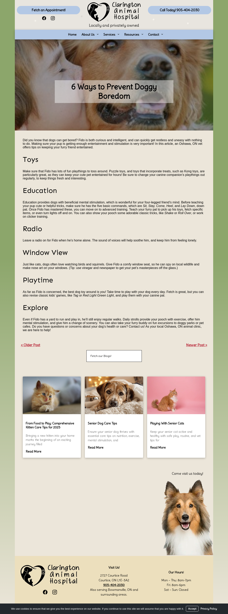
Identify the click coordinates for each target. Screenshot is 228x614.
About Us (88, 34)
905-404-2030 (114, 585)
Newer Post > (196, 345)
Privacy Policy (209, 608)
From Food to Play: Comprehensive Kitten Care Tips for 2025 (50, 425)
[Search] (134, 356)
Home (72, 34)
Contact (153, 34)
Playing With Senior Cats (167, 423)
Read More (33, 451)
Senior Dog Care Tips (102, 423)
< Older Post (30, 345)
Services (109, 34)
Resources (131, 34)
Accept (192, 608)
